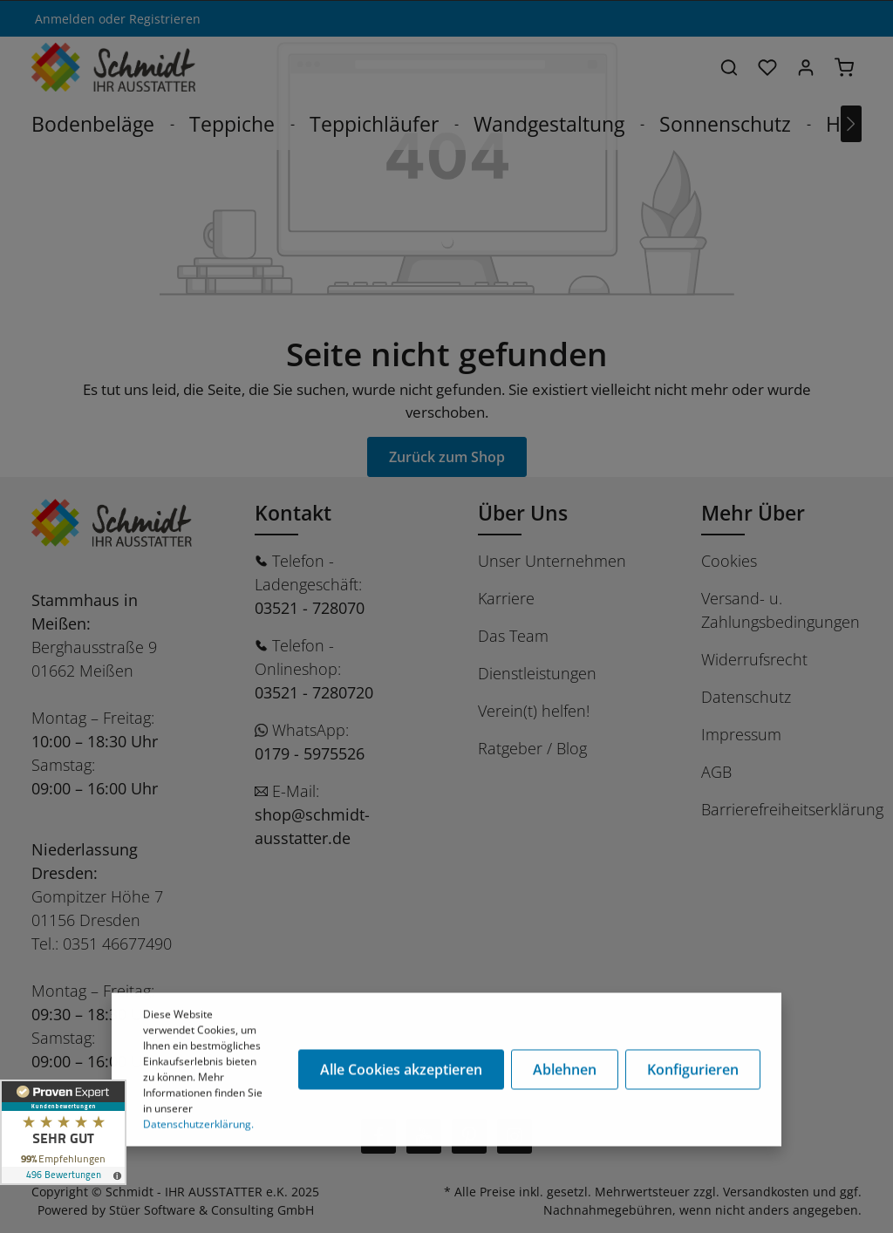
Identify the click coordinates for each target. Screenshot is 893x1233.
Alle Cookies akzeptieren (401, 1071)
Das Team (513, 635)
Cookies (729, 560)
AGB (716, 771)
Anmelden (65, 18)
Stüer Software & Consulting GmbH (211, 1210)
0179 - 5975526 (310, 753)
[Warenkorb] (844, 67)
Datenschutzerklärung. (198, 1126)
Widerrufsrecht (754, 659)
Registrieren (165, 18)
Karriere (506, 598)
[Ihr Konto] (805, 67)
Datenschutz (746, 696)
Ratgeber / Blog (532, 748)
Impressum (741, 734)
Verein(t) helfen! (534, 710)
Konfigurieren (693, 1071)
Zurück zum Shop (447, 457)
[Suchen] (729, 67)
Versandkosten (766, 1191)
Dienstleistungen (537, 673)
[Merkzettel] (767, 67)
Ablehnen (564, 1071)
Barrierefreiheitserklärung (792, 809)
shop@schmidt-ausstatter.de (312, 826)
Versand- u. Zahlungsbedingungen (780, 610)
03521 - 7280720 (314, 692)
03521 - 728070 (310, 607)
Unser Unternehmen (552, 560)
